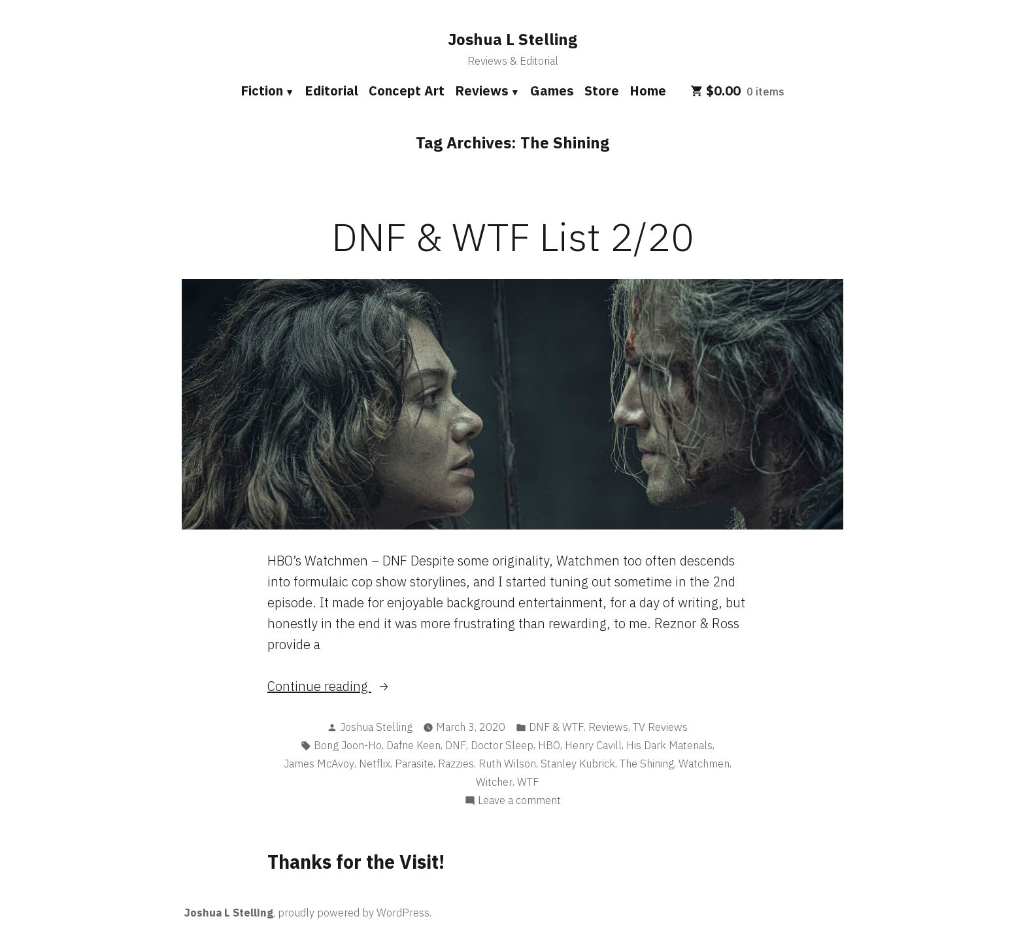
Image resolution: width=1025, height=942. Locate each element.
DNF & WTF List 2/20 (512, 236)
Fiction (262, 90)
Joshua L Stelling (512, 39)
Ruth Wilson (507, 763)
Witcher (494, 782)
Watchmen (704, 763)
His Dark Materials (669, 745)
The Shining (647, 763)
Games (552, 90)
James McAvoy (319, 763)
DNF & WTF (556, 727)
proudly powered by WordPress (353, 912)
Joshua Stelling (376, 727)
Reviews (482, 90)
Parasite (414, 763)
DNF (455, 745)
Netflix (374, 763)
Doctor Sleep (502, 745)
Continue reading (336, 686)
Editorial (331, 90)
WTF (528, 782)
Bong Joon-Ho (348, 745)
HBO (549, 745)
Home (648, 90)
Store (601, 90)
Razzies (456, 763)
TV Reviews (660, 727)
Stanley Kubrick (578, 763)
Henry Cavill (593, 745)
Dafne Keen (413, 745)
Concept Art (407, 90)
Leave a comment (519, 800)
